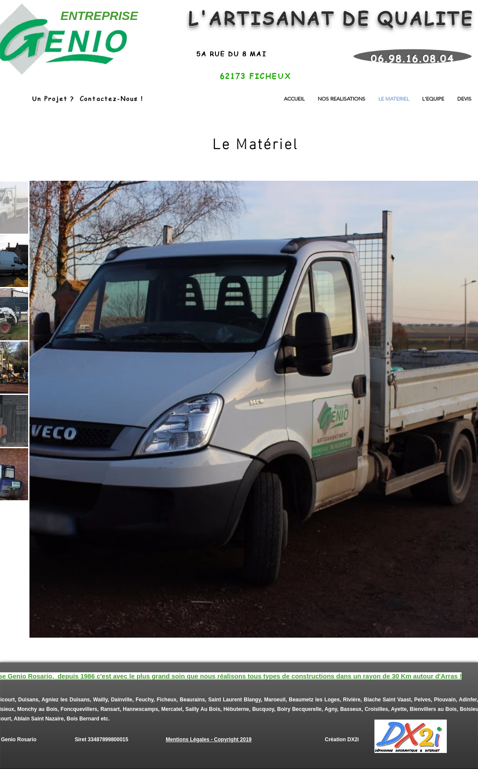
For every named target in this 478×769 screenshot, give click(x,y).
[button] (341, 98)
